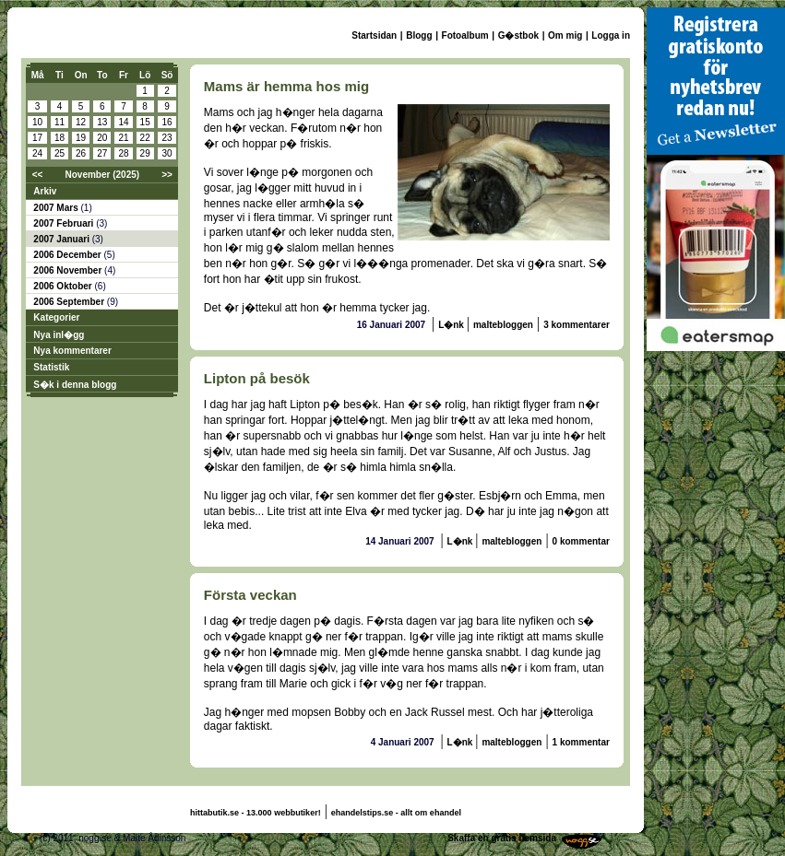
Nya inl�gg (58, 335)
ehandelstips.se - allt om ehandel (396, 812)
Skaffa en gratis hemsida (501, 838)
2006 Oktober (63, 286)
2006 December (68, 255)
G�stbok (518, 35)
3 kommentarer (576, 325)
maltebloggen (503, 325)
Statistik (51, 367)
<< (37, 175)
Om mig (565, 35)
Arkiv (44, 191)
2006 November (68, 270)
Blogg (419, 35)
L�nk (452, 325)
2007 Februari (64, 223)
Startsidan (374, 35)
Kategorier (56, 317)
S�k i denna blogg (74, 385)
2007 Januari (62, 239)
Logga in (610, 35)
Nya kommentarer (72, 351)
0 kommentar (581, 541)
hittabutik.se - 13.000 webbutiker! (255, 812)
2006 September (70, 302)
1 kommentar (581, 742)
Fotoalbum (465, 35)
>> (166, 175)
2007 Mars (56, 208)
